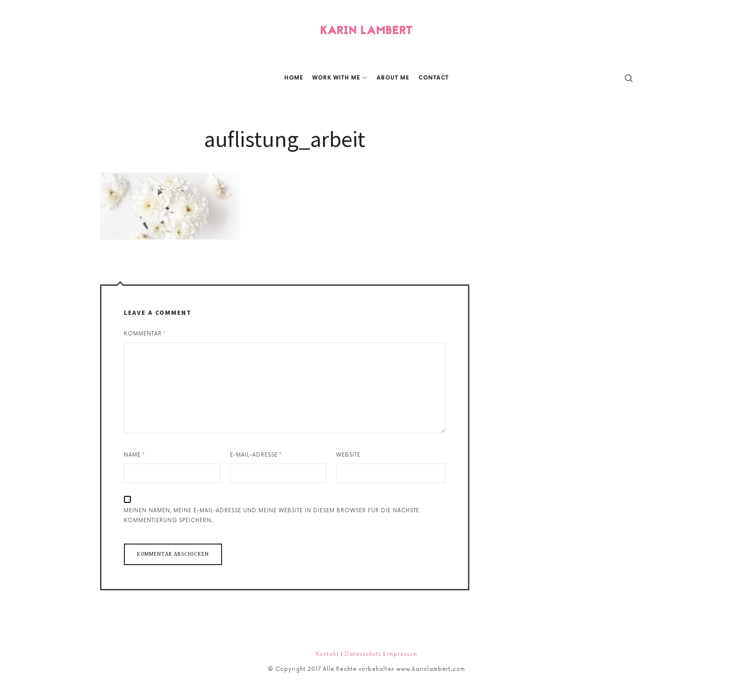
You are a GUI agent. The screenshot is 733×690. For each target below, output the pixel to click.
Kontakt (327, 654)
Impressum (402, 654)
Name (134, 455)
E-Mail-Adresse (256, 455)
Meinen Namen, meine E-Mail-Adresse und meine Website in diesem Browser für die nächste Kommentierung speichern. (271, 515)
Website (348, 455)
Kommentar (145, 334)
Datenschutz (363, 654)
